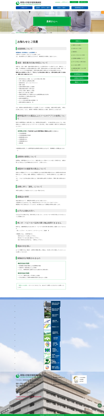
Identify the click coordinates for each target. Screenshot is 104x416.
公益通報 (55, 382)
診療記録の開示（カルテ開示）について (78, 69)
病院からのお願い (76, 45)
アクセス (74, 2)
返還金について (57, 379)
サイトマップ (56, 375)
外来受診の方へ (79, 74)
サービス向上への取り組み (78, 61)
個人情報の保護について (59, 377)
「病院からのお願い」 (23, 285)
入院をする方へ (79, 78)
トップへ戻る (100, 405)
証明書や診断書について (78, 58)
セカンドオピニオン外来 (78, 55)
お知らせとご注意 (76, 48)
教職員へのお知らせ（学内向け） (61, 384)
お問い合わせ (83, 2)
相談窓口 (74, 51)
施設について (79, 82)
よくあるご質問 (75, 65)
